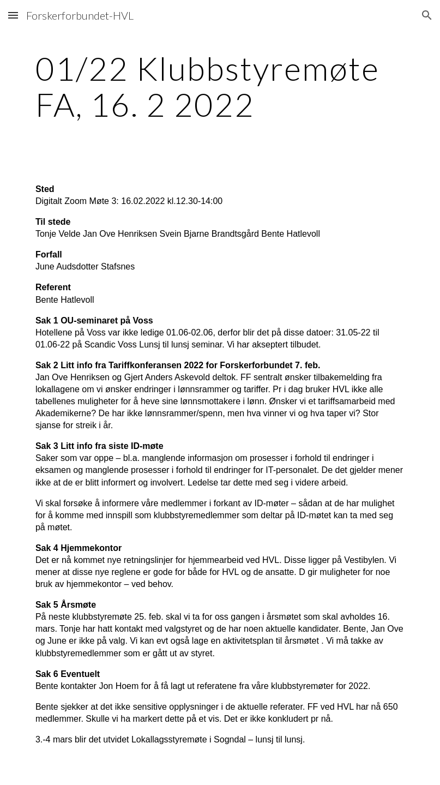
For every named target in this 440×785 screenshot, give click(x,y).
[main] (220, 86)
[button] (13, 15)
